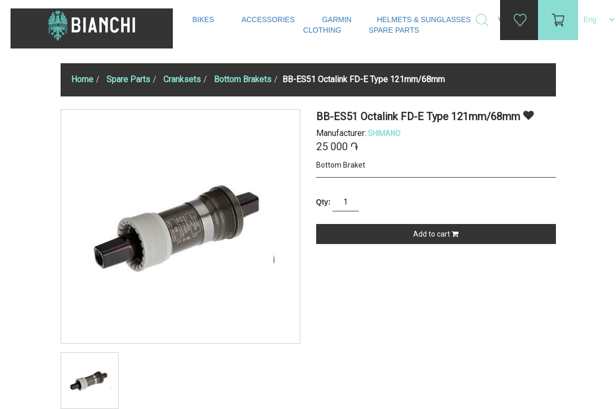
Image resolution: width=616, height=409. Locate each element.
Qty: (323, 202)
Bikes (204, 19)
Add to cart (435, 234)
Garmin (336, 19)
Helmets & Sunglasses (425, 19)
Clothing (323, 30)
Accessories (269, 19)
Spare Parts (395, 30)
